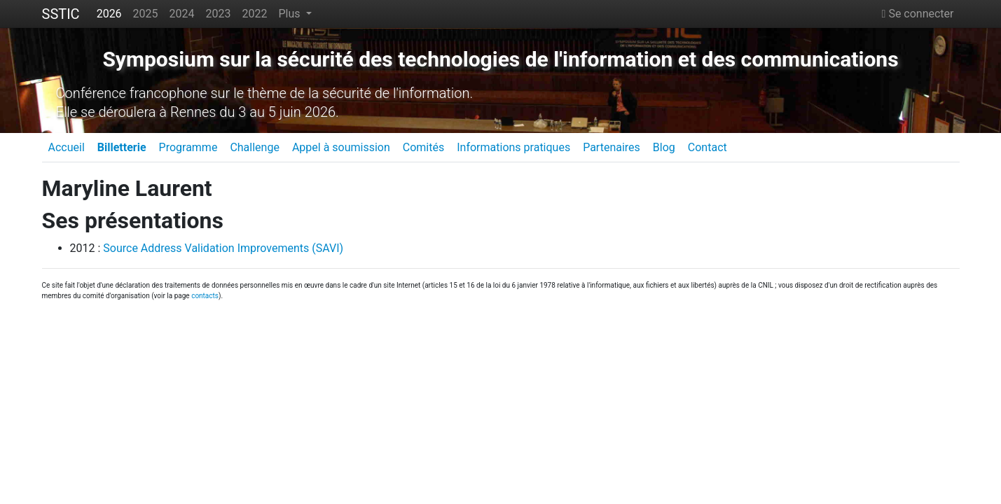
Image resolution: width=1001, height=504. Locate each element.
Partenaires (611, 147)
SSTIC (61, 14)
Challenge (254, 147)
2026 (109, 13)
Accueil (66, 147)
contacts (205, 296)
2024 (182, 13)
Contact (707, 147)
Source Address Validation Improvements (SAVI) (223, 248)
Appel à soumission (341, 147)
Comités (423, 147)
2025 (145, 13)
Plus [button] (290, 13)
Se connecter (918, 13)
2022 (255, 13)
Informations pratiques (513, 147)
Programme (188, 147)
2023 (218, 13)
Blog (664, 147)
